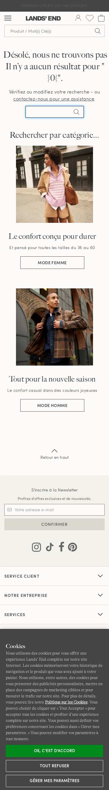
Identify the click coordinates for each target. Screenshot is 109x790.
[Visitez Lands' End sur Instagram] (36, 548)
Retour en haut (54, 453)
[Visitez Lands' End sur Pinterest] (71, 548)
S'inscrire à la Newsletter (54, 490)
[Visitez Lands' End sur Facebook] (60, 548)
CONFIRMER (54, 524)
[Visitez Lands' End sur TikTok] (48, 548)
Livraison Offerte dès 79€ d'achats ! (54, 5)
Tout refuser (54, 765)
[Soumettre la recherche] (97, 31)
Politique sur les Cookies (66, 702)
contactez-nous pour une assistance (53, 99)
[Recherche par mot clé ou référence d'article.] (54, 31)
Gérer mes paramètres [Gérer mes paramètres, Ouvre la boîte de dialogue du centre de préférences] (55, 780)
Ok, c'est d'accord (54, 750)
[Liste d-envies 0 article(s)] (90, 18)
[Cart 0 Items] (101, 18)
